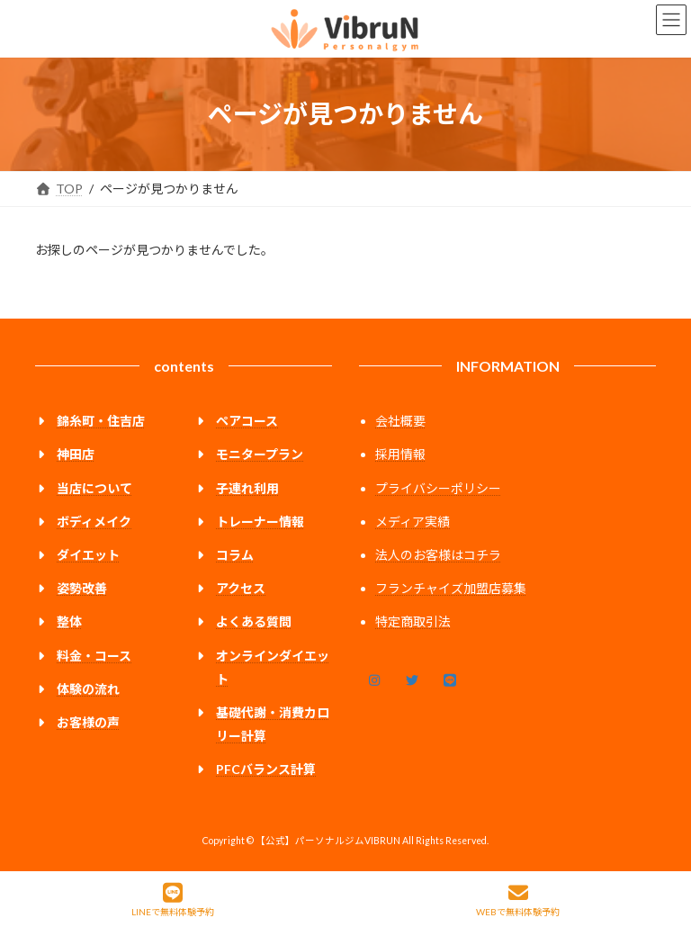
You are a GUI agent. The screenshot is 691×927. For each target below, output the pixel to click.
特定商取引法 (413, 621)
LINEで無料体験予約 (172, 900)
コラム (235, 554)
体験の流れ (88, 689)
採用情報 (400, 454)
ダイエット (88, 554)
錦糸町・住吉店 (101, 420)
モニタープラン (259, 454)
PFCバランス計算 (266, 769)
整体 (69, 621)
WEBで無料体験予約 (518, 900)
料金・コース (94, 654)
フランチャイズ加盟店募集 (450, 588)
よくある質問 (254, 621)
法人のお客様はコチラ (438, 554)
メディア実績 (412, 521)
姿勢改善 (82, 588)
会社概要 (400, 420)
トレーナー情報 (260, 521)
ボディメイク (94, 521)
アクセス (240, 588)
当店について (94, 488)
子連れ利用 (247, 488)
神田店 (75, 454)
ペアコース (247, 420)
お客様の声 (88, 722)
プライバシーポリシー (438, 488)
